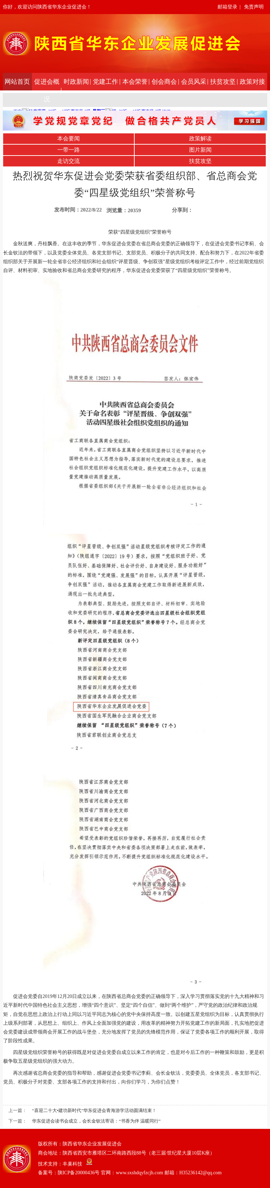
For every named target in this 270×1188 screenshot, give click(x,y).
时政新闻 (76, 81)
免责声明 (254, 7)
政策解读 (200, 138)
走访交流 (68, 161)
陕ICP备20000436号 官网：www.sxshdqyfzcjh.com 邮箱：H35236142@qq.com (140, 1172)
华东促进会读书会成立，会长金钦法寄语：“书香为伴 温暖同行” (96, 1121)
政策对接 (252, 81)
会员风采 (193, 81)
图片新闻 (200, 150)
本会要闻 (68, 138)
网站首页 (17, 81)
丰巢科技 (72, 1163)
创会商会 (164, 81)
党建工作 (105, 81)
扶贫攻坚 (223, 81)
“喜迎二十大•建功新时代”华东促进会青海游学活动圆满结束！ (94, 1110)
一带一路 (68, 150)
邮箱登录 (227, 7)
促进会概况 (46, 90)
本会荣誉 (135, 81)
